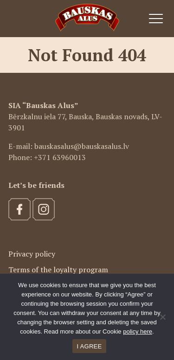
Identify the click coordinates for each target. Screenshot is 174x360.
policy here (137, 331)
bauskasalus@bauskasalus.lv (81, 146)
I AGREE (89, 346)
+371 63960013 (60, 157)
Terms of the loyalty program (58, 269)
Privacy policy (31, 254)
